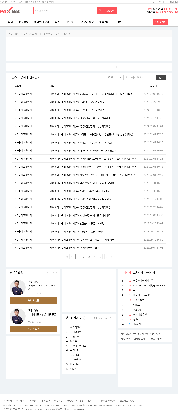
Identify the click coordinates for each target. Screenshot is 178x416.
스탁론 (119, 22)
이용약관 (58, 400)
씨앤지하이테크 (78, 345)
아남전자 (74, 364)
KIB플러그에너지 (23, 93)
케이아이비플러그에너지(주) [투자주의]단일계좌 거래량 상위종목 (83, 150)
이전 (47, 272)
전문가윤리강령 (127, 400)
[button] (114, 77)
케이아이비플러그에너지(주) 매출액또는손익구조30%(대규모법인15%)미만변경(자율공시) (94, 174)
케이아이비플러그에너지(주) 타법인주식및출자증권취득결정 (80, 199)
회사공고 (20, 400)
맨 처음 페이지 (67, 256)
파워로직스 (76, 336)
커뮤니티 (8, 22)
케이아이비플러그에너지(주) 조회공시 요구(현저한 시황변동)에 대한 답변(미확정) (91, 93)
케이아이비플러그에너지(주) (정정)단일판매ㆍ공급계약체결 (80, 118)
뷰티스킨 (74, 350)
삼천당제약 (76, 331)
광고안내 (46, 400)
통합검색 (110, 10)
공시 (23, 77)
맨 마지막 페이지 (111, 256)
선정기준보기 (83, 318)
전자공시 (34, 77)
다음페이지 (106, 256)
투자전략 (23, 22)
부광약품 (74, 355)
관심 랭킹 (150, 272)
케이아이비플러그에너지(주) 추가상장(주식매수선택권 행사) (80, 191)
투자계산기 (160, 22)
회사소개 (7, 400)
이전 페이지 (71, 256)
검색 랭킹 (126, 272)
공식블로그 (5, 2)
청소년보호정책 (108, 400)
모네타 (33, 2)
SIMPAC (74, 368)
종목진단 (104, 22)
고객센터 (33, 400)
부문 (11, 33)
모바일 (41, 2)
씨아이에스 (76, 327)
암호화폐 (50, 2)
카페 (14, 2)
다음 (56, 272)
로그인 (158, 2)
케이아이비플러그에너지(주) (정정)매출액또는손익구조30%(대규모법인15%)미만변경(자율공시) (94, 158)
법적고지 (92, 400)
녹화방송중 (33, 300)
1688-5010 (17, 409)
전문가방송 (87, 22)
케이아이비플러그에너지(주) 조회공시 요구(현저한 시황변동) (81, 142)
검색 (100, 10)
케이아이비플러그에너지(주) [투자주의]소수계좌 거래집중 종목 (82, 239)
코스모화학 (76, 359)
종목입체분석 (42, 22)
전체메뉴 (173, 22)
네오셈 (73, 341)
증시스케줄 (23, 2)
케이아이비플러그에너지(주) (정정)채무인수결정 (74, 247)
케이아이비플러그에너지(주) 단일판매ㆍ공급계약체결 (77, 102)
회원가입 (174, 2)
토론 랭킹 (138, 272)
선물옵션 (70, 22)
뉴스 (57, 22)
